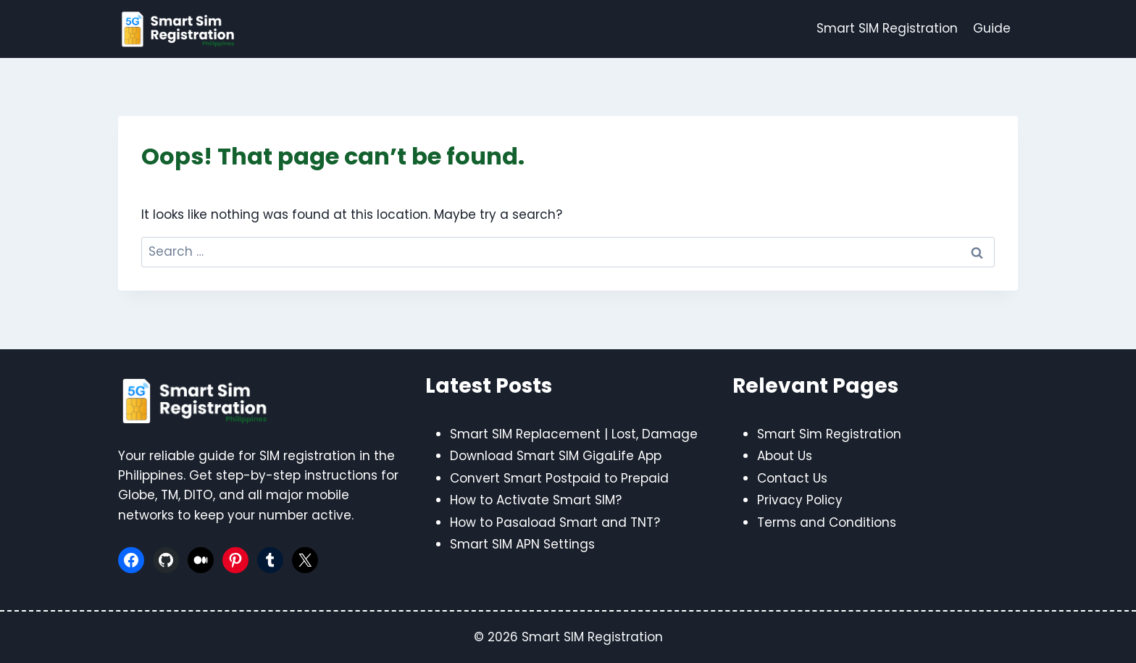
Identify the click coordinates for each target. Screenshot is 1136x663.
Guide (992, 28)
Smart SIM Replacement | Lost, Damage (574, 434)
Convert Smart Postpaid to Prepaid (559, 478)
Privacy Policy (800, 500)
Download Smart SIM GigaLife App (555, 455)
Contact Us (792, 478)
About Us (784, 455)
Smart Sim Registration (829, 434)
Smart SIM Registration (887, 28)
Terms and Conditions (826, 522)
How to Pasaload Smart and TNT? (555, 522)
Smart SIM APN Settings (522, 544)
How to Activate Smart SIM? (536, 500)
